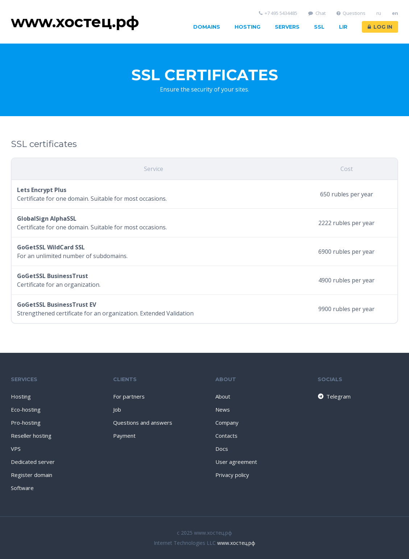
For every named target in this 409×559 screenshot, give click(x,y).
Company (227, 422)
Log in (380, 27)
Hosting (247, 27)
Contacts (226, 435)
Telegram (334, 396)
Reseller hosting (31, 435)
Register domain (31, 474)
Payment (124, 435)
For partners (129, 396)
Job (117, 409)
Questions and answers (142, 422)
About (222, 396)
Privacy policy (232, 474)
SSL (319, 27)
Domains (206, 27)
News (222, 409)
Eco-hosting (26, 409)
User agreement (236, 461)
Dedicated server (33, 461)
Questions (351, 13)
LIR (343, 27)
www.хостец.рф (236, 542)
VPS (16, 448)
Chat (317, 13)
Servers (287, 27)
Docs (221, 448)
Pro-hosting (26, 422)
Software (22, 487)
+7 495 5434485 (278, 13)
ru (378, 13)
